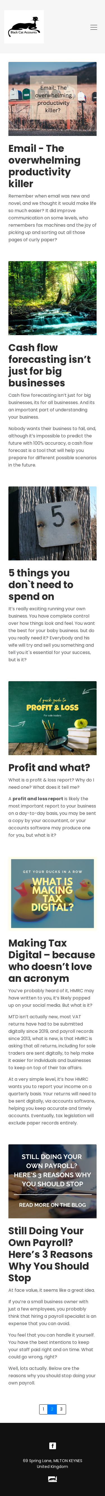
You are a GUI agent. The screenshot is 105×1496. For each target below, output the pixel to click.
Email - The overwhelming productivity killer (44, 166)
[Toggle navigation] (94, 26)
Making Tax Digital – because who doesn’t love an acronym (51, 960)
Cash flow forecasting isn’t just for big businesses (49, 365)
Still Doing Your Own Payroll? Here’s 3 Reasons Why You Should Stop (50, 1254)
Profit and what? (49, 767)
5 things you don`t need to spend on (40, 584)
